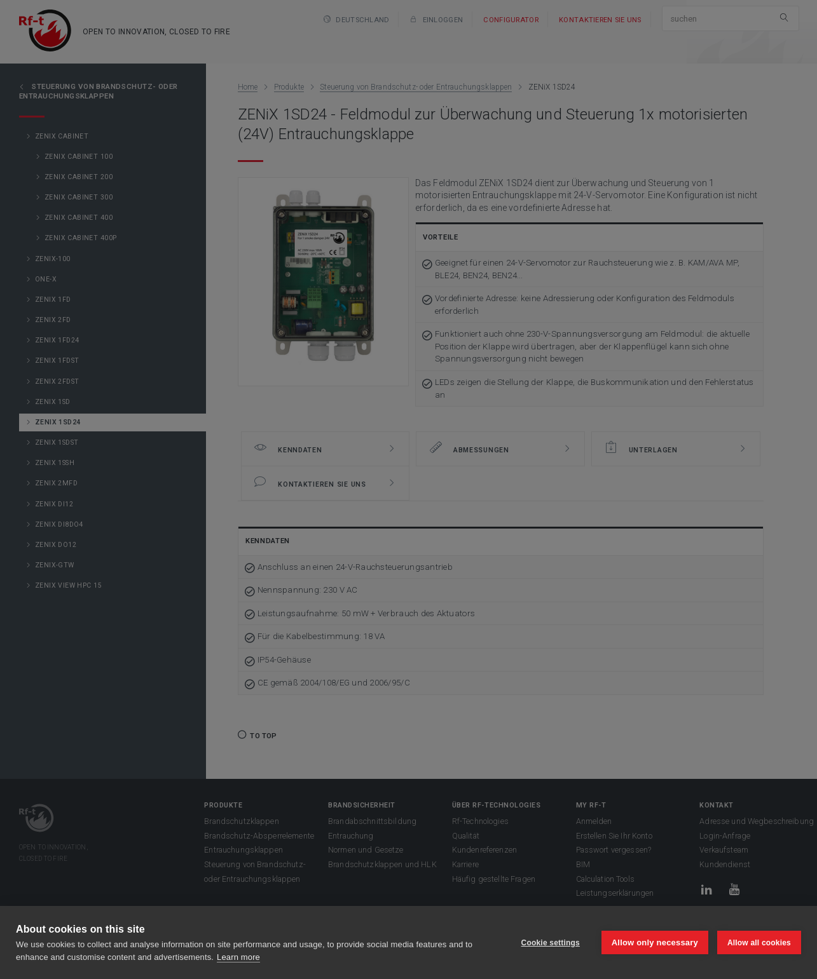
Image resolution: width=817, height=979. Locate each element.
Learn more (238, 957)
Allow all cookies (759, 942)
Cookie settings (550, 942)
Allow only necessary (655, 942)
